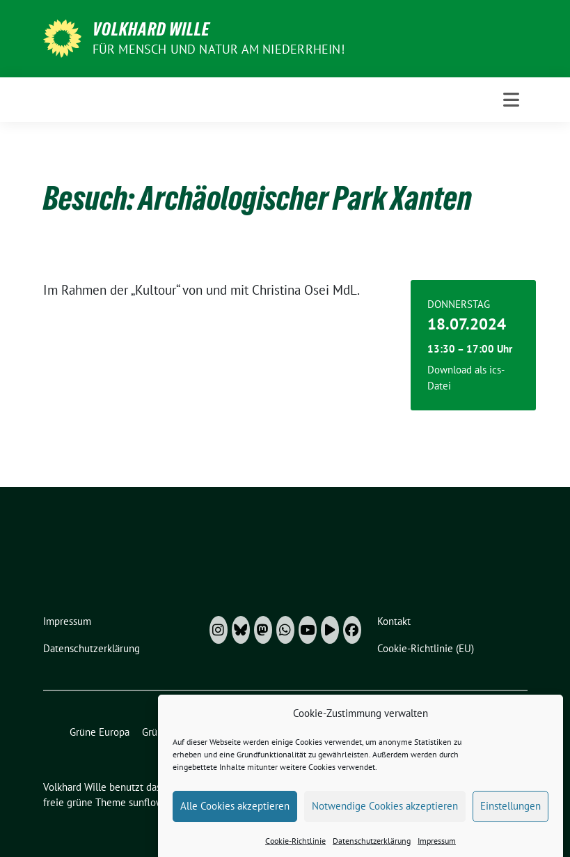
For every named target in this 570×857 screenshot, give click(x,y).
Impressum (437, 846)
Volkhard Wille (151, 29)
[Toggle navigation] (511, 99)
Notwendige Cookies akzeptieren (385, 811)
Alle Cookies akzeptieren (235, 811)
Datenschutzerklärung (372, 846)
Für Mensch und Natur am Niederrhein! (219, 49)
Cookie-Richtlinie (295, 846)
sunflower (151, 802)
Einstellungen (510, 811)
